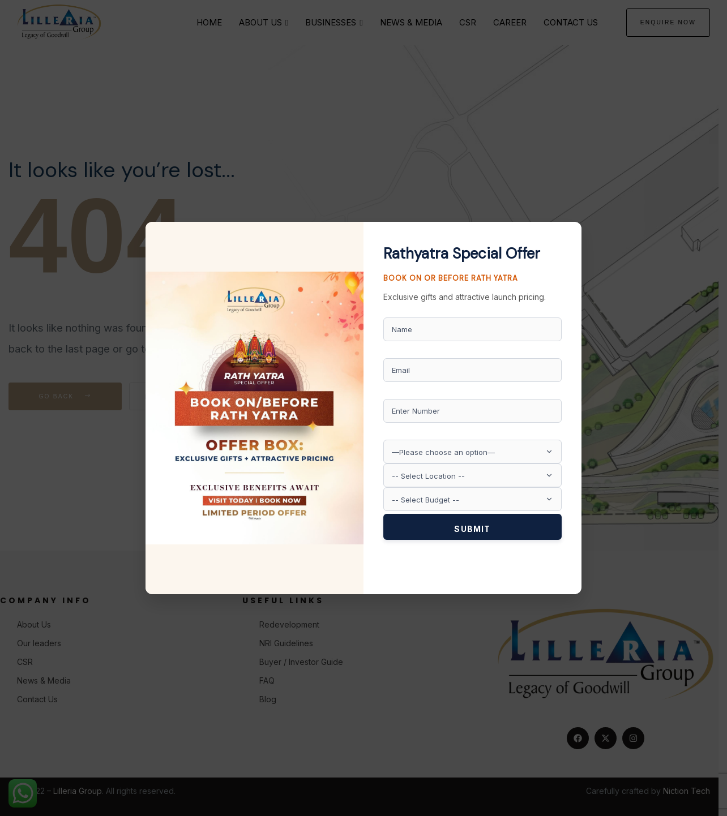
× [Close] (569, 231)
